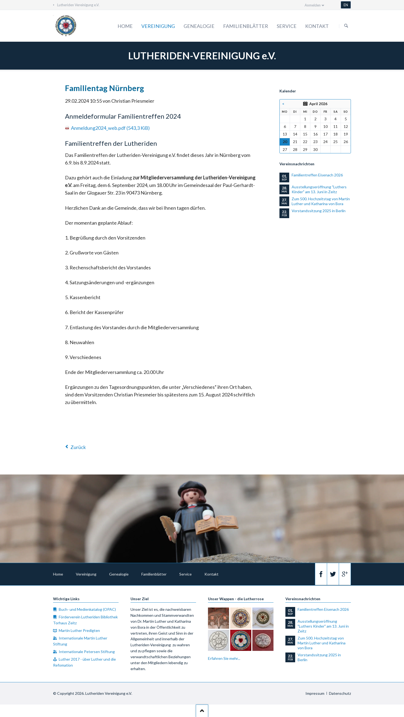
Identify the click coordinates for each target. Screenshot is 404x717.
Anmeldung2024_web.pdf (110, 128)
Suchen (346, 26)
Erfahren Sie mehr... (224, 658)
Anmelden (313, 5)
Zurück (78, 447)
